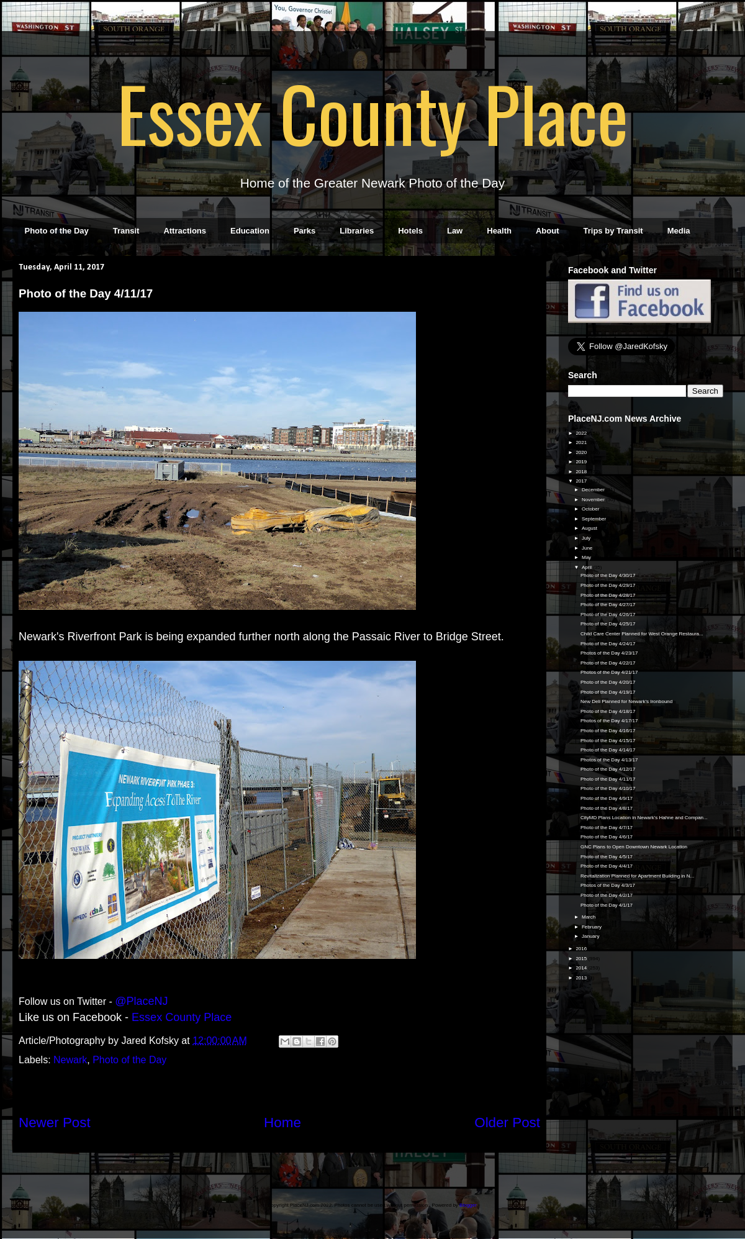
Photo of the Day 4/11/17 (608, 779)
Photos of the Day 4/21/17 (609, 672)
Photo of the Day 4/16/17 (608, 730)
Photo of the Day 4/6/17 (606, 837)
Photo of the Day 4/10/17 (608, 788)
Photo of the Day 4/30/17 (608, 575)
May (587, 557)
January (591, 936)
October (591, 509)
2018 (582, 471)
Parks (304, 230)
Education (249, 230)
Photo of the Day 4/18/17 (608, 711)
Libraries (357, 230)
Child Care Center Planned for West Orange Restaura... (641, 634)
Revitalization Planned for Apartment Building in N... (637, 876)
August (590, 528)
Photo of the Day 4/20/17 (608, 682)
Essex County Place (372, 112)
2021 (582, 442)
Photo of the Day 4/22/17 (608, 663)
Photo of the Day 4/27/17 (608, 604)
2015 (582, 958)
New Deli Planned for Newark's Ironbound (626, 701)
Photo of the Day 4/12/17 (608, 769)
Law (455, 230)
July (587, 538)
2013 (582, 978)
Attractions (184, 230)
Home (282, 1122)
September (594, 519)
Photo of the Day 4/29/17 (608, 585)
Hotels (410, 230)
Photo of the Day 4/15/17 (608, 740)
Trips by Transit (613, 230)
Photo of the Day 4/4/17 (606, 866)
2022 (582, 433)
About (547, 230)
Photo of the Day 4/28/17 (608, 595)
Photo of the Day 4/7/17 (606, 827)
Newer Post (55, 1122)
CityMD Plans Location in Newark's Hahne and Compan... (644, 817)
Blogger (467, 1205)
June (588, 548)
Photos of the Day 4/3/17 (607, 885)
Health (499, 230)
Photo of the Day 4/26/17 (608, 614)
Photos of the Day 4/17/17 (609, 721)
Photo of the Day (57, 230)
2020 (582, 452)
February (592, 927)
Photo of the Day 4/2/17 (606, 895)
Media (678, 230)
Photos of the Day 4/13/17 (609, 760)
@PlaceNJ (141, 1001)
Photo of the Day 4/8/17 (606, 808)
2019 (582, 462)
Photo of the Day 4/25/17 (608, 624)
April (587, 567)
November (594, 499)
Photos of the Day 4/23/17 (609, 653)
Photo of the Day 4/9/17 (606, 798)
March (589, 917)
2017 (582, 481)
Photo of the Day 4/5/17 (606, 857)
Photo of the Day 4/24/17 (608, 644)
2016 (582, 948)
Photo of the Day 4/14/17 (608, 750)
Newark (70, 1060)
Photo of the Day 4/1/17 (606, 905)
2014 (582, 968)
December (594, 489)
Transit (126, 230)
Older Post (507, 1122)
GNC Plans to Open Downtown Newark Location (633, 847)
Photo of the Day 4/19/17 (608, 692)
